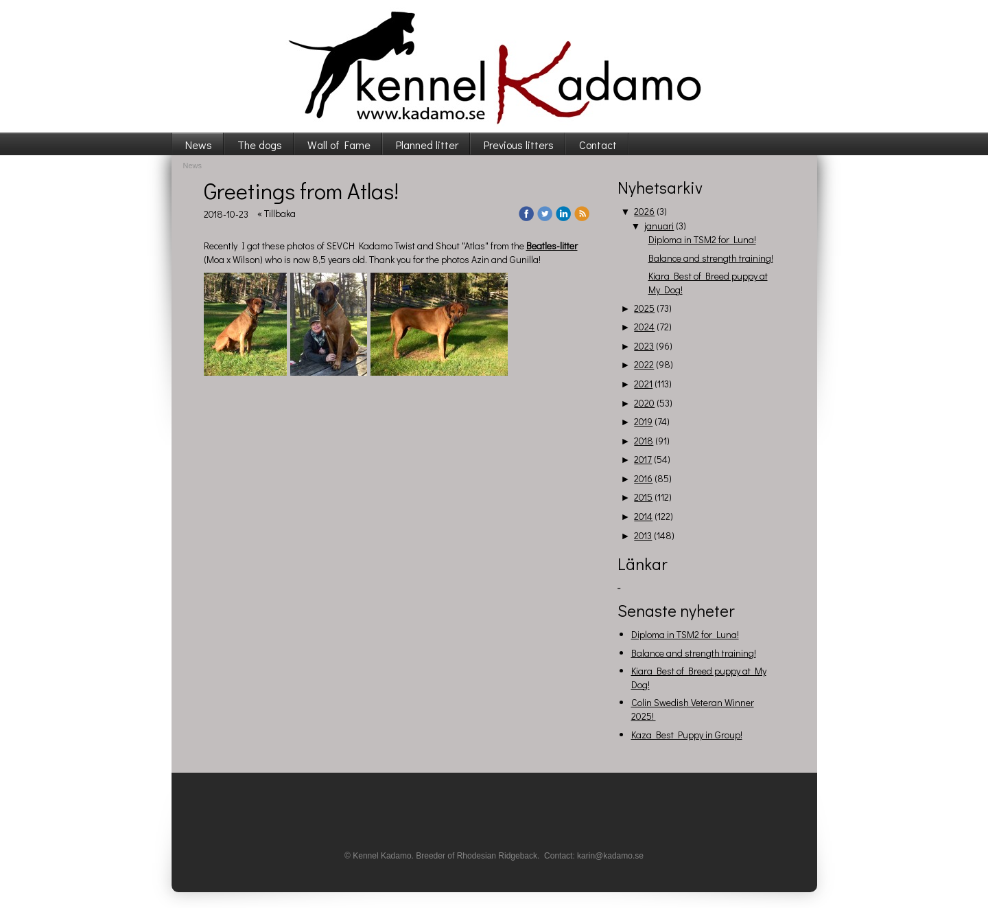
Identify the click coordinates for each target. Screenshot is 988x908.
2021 (643, 383)
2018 (643, 440)
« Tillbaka (276, 213)
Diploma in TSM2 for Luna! (702, 239)
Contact (598, 144)
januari (659, 225)
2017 (643, 459)
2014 (643, 516)
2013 (643, 535)
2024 (644, 326)
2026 (644, 211)
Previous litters (519, 144)
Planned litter (427, 144)
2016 (643, 478)
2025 (644, 308)
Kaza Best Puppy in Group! (686, 734)
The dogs (259, 144)
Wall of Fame (338, 144)
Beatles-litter (552, 245)
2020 (644, 402)
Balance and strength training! (710, 257)
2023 (644, 345)
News (198, 144)
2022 (644, 364)
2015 (643, 496)
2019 (643, 421)
